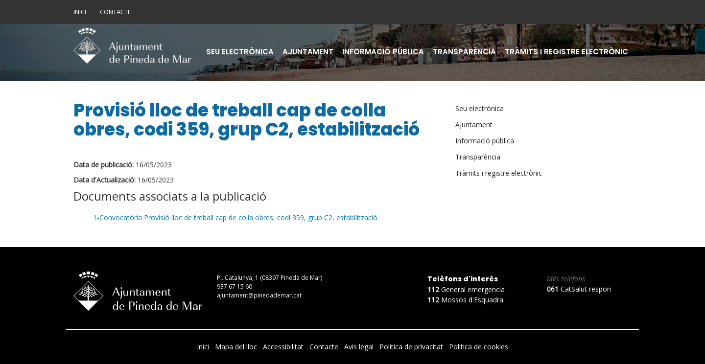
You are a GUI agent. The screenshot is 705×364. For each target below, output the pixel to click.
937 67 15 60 (234, 286)
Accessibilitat (284, 346)
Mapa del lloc (237, 346)
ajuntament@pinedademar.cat (259, 295)
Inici (79, 11)
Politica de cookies (478, 346)
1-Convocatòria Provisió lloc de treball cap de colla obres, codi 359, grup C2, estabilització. (236, 217)
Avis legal (360, 346)
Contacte (115, 11)
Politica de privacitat (412, 346)
